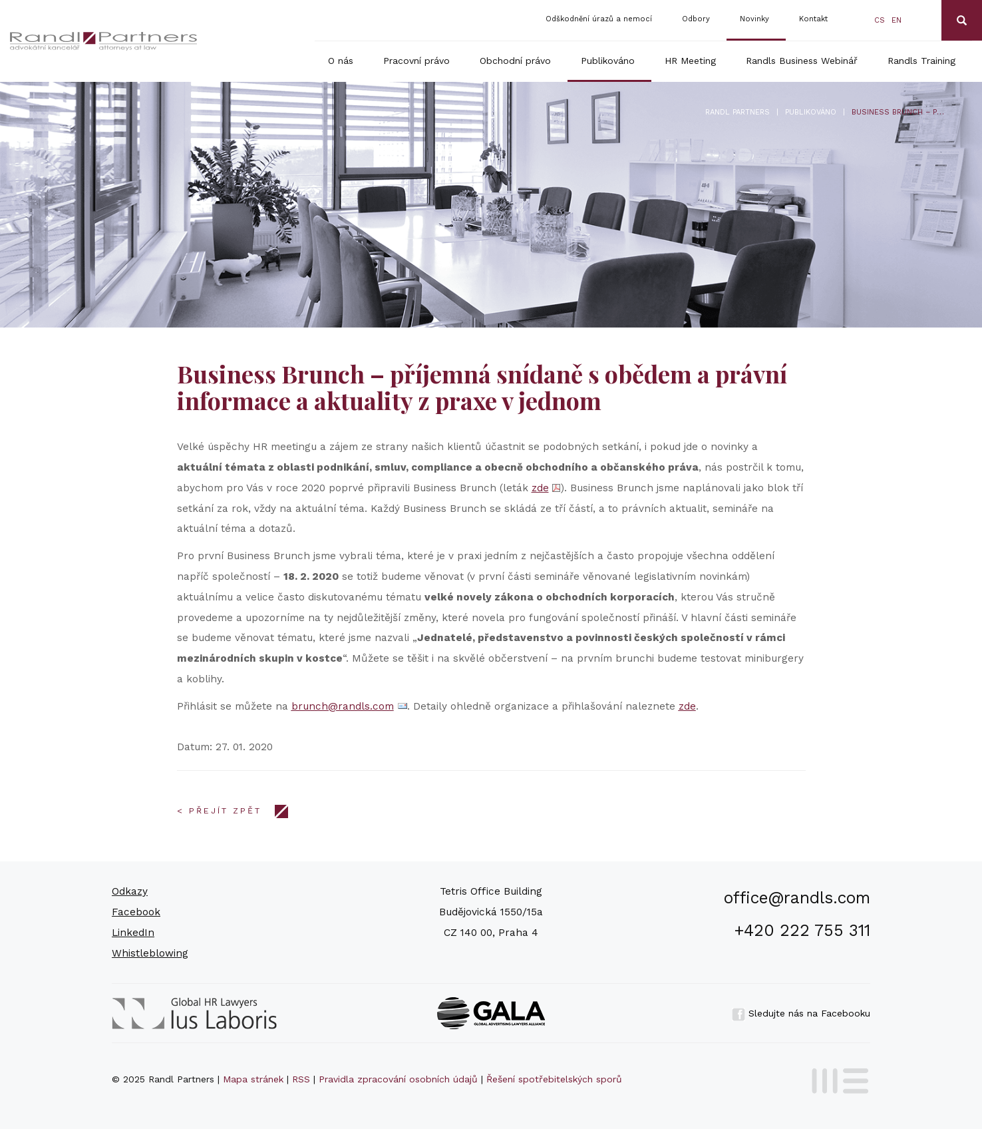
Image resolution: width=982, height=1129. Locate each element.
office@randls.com (797, 897)
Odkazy (130, 891)
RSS (301, 1079)
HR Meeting (690, 60)
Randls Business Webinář (802, 60)
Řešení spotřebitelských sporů (554, 1079)
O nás (340, 60)
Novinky (754, 19)
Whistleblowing (150, 953)
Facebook (136, 912)
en (896, 20)
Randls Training (921, 60)
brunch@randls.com (342, 706)
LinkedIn (133, 933)
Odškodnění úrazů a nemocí (599, 19)
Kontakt (813, 19)
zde (540, 488)
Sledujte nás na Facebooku (801, 1013)
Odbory (696, 19)
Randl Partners (737, 112)
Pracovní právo (416, 60)
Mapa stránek (253, 1079)
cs (879, 20)
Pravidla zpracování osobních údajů (398, 1079)
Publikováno (608, 60)
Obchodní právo (515, 60)
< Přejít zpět (219, 810)
